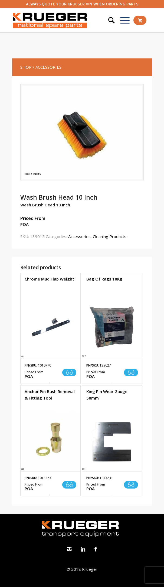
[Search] (109, 20)
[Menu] (122, 20)
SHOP (26, 67)
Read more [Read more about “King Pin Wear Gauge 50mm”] (131, 485)
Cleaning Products (109, 236)
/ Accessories (47, 67)
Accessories (79, 236)
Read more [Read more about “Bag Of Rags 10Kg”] (131, 372)
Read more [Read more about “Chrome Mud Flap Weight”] (69, 372)
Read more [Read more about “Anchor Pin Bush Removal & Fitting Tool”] (69, 485)
